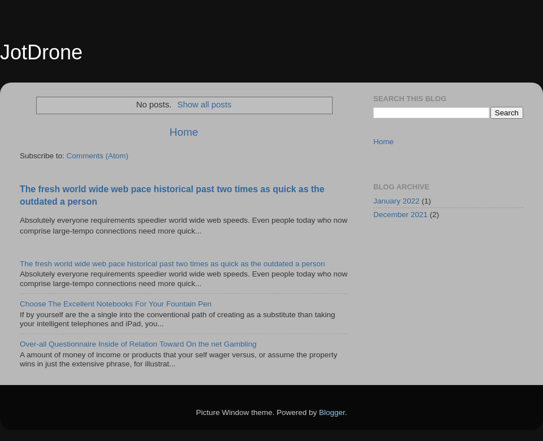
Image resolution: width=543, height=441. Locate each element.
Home (184, 132)
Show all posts (205, 104)
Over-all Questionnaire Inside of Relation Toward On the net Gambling (138, 344)
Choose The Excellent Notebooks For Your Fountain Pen (116, 304)
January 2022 (396, 201)
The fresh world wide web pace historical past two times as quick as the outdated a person (172, 264)
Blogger (332, 412)
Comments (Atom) (98, 156)
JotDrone (41, 52)
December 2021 (400, 214)
